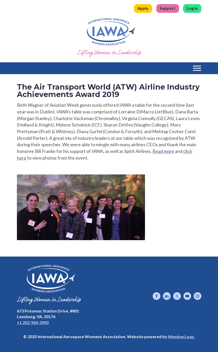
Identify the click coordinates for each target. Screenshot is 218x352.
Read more (163, 151)
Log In (192, 8)
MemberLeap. (181, 336)
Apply (143, 8)
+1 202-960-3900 (33, 322)
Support (167, 8)
